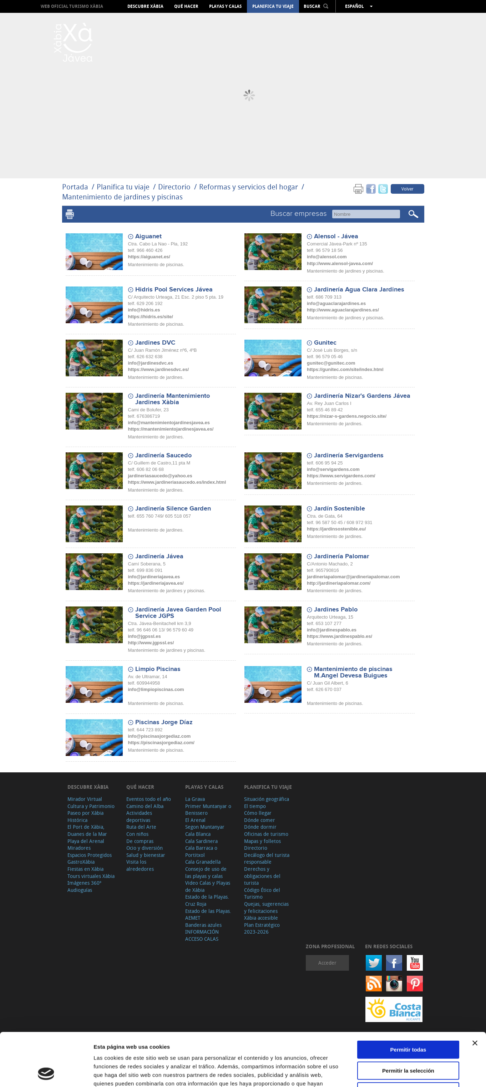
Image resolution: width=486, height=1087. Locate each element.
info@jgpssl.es (144, 636)
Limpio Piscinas (158, 669)
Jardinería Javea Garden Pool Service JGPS (178, 612)
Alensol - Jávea (336, 236)
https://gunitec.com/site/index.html (345, 369)
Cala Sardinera (201, 841)
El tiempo (255, 806)
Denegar (408, 1041)
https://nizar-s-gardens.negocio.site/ (346, 416)
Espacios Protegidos (89, 855)
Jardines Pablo (336, 609)
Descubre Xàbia (145, 6)
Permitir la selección (408, 1021)
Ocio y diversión (144, 847)
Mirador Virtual (84, 799)
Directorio (175, 187)
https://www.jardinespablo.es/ (339, 636)
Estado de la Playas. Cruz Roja (207, 900)
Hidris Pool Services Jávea (174, 289)
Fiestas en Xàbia (85, 868)
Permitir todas (408, 1000)
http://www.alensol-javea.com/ (340, 263)
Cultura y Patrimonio (91, 806)
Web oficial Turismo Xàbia (72, 6)
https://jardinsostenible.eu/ (336, 529)
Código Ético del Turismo (262, 893)
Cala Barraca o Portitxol (201, 851)
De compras (139, 841)
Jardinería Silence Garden (173, 509)
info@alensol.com (327, 256)
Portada (75, 187)
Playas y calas (225, 6)
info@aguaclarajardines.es (336, 303)
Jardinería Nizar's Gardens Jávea (362, 396)
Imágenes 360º (84, 882)
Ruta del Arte (141, 826)
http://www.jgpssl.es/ (151, 642)
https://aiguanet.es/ (149, 256)
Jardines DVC (155, 343)
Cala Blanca (198, 834)
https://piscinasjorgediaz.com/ (161, 742)
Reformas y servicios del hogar (248, 187)
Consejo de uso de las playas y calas (206, 872)
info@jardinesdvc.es (150, 363)
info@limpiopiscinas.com (156, 689)
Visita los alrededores (140, 865)
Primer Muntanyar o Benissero (208, 810)
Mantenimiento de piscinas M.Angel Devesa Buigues (353, 672)
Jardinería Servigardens (349, 455)
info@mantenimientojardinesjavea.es (169, 422)
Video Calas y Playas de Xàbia (207, 886)
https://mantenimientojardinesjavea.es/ (171, 429)
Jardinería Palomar (341, 556)
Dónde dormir (260, 826)
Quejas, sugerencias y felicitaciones (266, 907)
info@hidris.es (144, 310)
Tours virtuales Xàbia (91, 876)
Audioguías (79, 890)
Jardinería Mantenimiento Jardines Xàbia (172, 399)
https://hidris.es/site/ (150, 316)
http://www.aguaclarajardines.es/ (343, 310)
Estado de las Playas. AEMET (208, 914)
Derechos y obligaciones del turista (262, 875)
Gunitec (325, 343)
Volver (407, 189)
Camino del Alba (144, 806)
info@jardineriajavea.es (154, 576)
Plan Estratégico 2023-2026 (262, 928)
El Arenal (195, 820)
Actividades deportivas (139, 816)
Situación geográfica (266, 799)
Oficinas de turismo (266, 834)
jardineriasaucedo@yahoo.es (160, 475)
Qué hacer (186, 6)
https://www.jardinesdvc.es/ (158, 369)
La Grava (195, 799)
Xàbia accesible (261, 917)
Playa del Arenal (85, 841)
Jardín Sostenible (339, 509)
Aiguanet (148, 236)
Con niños (137, 834)
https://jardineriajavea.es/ (156, 583)
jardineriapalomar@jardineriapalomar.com (353, 576)
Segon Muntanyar (204, 826)
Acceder (327, 962)
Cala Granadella (203, 861)
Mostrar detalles (386, 1073)
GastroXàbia (81, 861)
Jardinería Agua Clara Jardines (359, 289)
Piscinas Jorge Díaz (164, 722)
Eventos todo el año (148, 799)
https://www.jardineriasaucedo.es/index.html (177, 482)
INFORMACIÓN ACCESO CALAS (202, 935)
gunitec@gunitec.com (331, 363)
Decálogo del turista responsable (266, 858)
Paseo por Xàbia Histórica (85, 816)
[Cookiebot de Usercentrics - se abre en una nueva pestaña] (46, 1073)
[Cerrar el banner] (474, 993)
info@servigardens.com (333, 469)
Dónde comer (259, 820)
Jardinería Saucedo (163, 455)
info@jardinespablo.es (331, 630)
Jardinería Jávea (159, 556)
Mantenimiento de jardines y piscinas (122, 197)
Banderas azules (203, 924)
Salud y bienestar (145, 855)
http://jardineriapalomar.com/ (338, 583)
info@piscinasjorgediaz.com (159, 736)
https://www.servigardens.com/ (341, 475)
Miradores (79, 847)
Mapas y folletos (262, 841)
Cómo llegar (258, 812)
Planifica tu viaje (273, 6)
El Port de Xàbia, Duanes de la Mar (87, 830)
